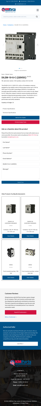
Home (4, 25)
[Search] (37, 17)
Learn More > (20, 343)
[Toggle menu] (37, 10)
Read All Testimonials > (20, 312)
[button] (37, 44)
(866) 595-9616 (32, 135)
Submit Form (21, 182)
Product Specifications (9, 108)
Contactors (10, 25)
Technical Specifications (9, 112)
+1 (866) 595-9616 (31, 1)
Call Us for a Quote (20, 117)
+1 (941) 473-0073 (14, 1)
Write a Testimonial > (11, 317)
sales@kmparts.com (21, 4)
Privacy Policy (24, 403)
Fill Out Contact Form (20, 122)
